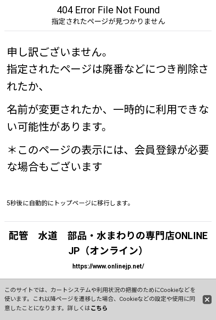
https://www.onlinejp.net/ (108, 266)
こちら (99, 308)
